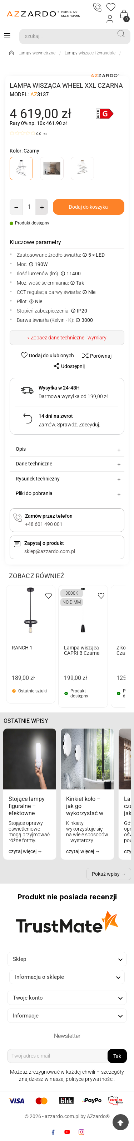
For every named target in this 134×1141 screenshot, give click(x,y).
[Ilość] (29, 207)
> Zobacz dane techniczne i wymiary (67, 337)
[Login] (110, 19)
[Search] (65, 36)
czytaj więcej (23, 851)
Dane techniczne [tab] (69, 463)
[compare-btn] (95, 355)
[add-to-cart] (88, 207)
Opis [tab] (69, 449)
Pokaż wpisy (106, 874)
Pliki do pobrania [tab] (69, 493)
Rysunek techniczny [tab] (69, 479)
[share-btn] (67, 366)
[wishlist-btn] (48, 355)
